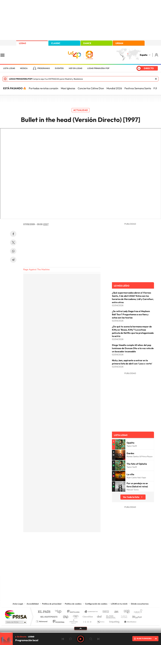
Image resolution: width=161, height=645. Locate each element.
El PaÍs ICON (87, 621)
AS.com (115, 612)
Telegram (13, 260)
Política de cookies (73, 604)
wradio (75, 616)
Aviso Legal (18, 604)
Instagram (61, 569)
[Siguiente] (156, 88)
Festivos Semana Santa (138, 88)
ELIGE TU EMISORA (144, 638)
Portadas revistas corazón (43, 88)
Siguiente (98, 639)
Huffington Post (48, 616)
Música (24, 68)
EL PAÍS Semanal (111, 616)
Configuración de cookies (96, 604)
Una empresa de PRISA (15, 614)
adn (125, 612)
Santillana (74, 612)
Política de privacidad (51, 604)
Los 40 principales (59, 612)
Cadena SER (105, 612)
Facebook (13, 234)
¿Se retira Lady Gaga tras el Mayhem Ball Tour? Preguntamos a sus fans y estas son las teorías (131, 314)
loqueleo (114, 621)
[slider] (80, 632)
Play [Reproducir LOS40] (80, 638)
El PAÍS (44, 612)
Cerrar (156, 79)
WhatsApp (13, 251)
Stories (99, 569)
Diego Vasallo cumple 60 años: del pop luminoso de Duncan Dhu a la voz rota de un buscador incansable (133, 348)
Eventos (59, 68)
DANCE (87, 43)
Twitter (13, 242)
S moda (100, 621)
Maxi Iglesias (68, 88)
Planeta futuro (123, 616)
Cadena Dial (99, 616)
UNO (66, 616)
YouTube (74, 569)
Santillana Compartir (91, 612)
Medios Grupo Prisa (15, 622)
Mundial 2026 (114, 88)
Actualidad (80, 110)
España (143, 54)
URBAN (119, 43)
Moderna (57, 621)
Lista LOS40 (9, 68)
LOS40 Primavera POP (98, 68)
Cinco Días (87, 616)
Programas (43, 68)
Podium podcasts (73, 621)
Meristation (130, 621)
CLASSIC (55, 43)
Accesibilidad (33, 604)
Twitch (93, 569)
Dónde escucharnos (140, 604)
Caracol (137, 612)
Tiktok (67, 569)
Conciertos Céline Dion (91, 88)
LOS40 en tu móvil (119, 604)
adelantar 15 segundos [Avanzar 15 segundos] (91, 639)
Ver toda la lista (131, 497)
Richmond (42, 621)
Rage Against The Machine (36, 269)
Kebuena (134, 616)
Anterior (63, 639)
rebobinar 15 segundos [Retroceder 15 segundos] (70, 639)
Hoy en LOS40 (75, 68)
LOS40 (22, 43)
